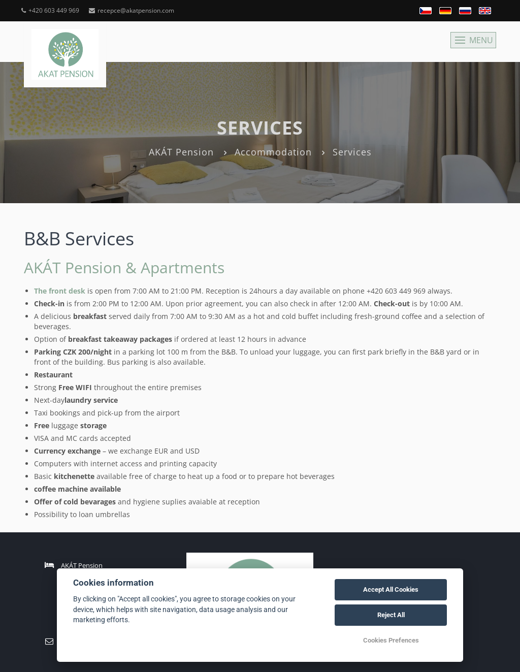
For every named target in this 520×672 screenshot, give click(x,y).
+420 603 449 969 (50, 10)
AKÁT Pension (181, 152)
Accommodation (273, 152)
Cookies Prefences (391, 640)
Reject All (391, 615)
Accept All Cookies (390, 589)
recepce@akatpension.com (131, 10)
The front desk (59, 291)
